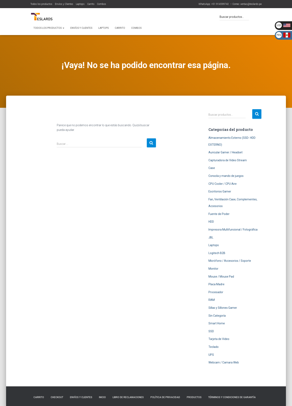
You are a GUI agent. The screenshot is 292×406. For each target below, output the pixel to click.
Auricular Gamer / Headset (225, 152)
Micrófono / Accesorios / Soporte (229, 260)
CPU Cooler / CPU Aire (222, 183)
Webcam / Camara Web (223, 362)
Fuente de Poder (219, 214)
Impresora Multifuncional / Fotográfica (233, 229)
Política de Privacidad (165, 397)
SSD (211, 331)
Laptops (80, 4)
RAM (211, 299)
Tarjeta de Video (218, 339)
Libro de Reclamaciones (128, 397)
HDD (211, 221)
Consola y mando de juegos (226, 175)
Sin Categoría (217, 315)
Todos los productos (41, 4)
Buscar (256, 114)
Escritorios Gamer (219, 191)
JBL (210, 237)
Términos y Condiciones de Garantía (232, 397)
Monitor (213, 268)
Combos (101, 4)
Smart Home (216, 323)
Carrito (90, 4)
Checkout (57, 397)
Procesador (215, 292)
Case (211, 168)
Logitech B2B (216, 253)
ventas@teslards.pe (251, 4)
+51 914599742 (220, 4)
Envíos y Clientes (64, 4)
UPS (211, 354)
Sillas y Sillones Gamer (222, 307)
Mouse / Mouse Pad (221, 276)
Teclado (213, 346)
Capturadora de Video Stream (227, 160)
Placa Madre (216, 284)
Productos (194, 397)
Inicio (102, 397)
